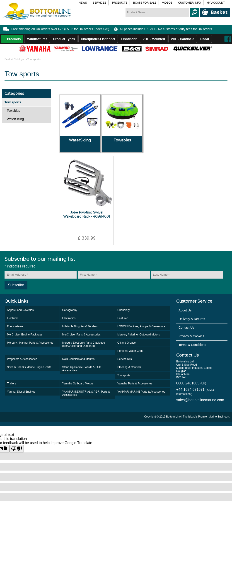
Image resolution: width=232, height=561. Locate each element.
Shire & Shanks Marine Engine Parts (29, 367)
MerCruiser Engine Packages (24, 334)
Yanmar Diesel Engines (21, 391)
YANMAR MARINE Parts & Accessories (141, 391)
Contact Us (186, 327)
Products (119, 2)
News (83, 2)
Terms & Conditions (192, 345)
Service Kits (124, 359)
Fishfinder (129, 39)
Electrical (12, 318)
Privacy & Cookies (191, 336)
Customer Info (189, 2)
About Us (185, 310)
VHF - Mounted (154, 39)
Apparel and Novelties (20, 310)
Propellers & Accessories (22, 359)
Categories (14, 93)
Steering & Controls (129, 367)
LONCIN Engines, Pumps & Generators (141, 326)
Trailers (11, 383)
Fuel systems (15, 326)
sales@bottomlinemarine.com (200, 400)
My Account (216, 2)
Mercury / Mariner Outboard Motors (138, 334)
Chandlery (123, 310)
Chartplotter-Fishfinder (98, 39)
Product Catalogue (15, 59)
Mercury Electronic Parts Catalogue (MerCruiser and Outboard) (83, 344)
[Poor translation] (16, 448)
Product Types (64, 39)
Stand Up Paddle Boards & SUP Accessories (81, 369)
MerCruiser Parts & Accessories (81, 334)
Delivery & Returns (192, 319)
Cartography (69, 310)
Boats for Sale (144, 2)
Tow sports (123, 375)
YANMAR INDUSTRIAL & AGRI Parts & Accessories (86, 393)
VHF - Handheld (182, 39)
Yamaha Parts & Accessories (134, 383)
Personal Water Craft (130, 350)
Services (99, 2)
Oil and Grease (126, 342)
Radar (204, 39)
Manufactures (37, 39)
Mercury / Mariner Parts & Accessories (30, 342)
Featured (122, 318)
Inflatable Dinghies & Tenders (80, 326)
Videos (167, 2)
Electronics (69, 318)
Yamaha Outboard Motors (77, 383)
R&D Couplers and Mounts (78, 359)
